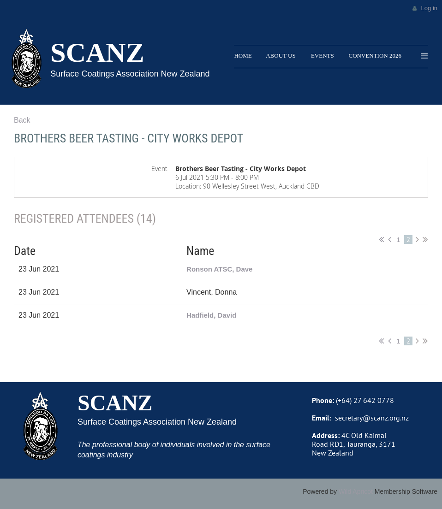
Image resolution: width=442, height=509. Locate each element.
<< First (381, 239)
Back (22, 120)
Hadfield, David (211, 315)
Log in (429, 8)
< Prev (389, 239)
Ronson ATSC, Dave (219, 269)
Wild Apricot (356, 491)
